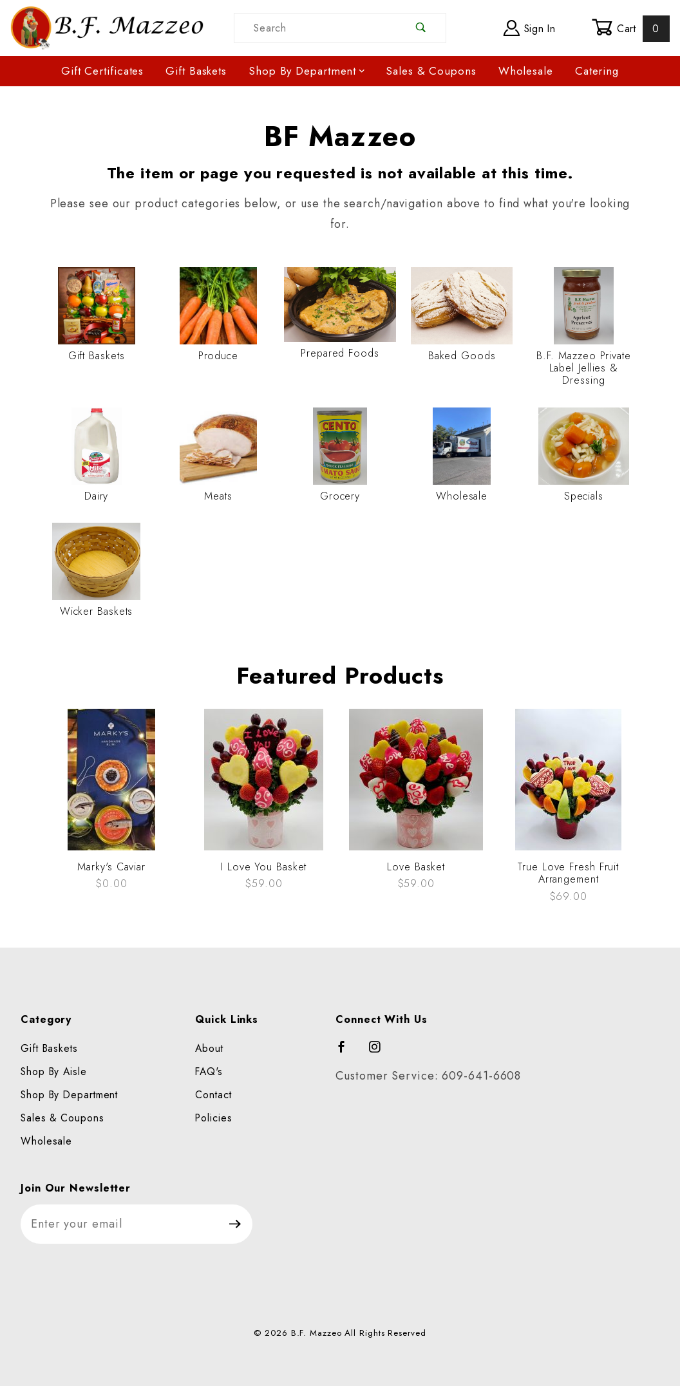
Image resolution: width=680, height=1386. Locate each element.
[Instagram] (380, 1052)
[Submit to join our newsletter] (235, 1224)
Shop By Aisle (54, 1071)
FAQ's (209, 1071)
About (209, 1048)
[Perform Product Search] (421, 28)
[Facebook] (347, 1052)
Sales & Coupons (431, 71)
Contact (213, 1094)
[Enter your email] (119, 1224)
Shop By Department (307, 71)
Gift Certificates (102, 71)
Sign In (530, 28)
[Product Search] (315, 28)
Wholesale (525, 71)
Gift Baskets (196, 71)
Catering (597, 71)
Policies (213, 1117)
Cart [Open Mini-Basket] (631, 28)
